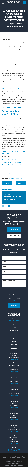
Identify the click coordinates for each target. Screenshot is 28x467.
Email (3, 271)
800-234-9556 (14, 320)
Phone (4, 266)
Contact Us (14, 344)
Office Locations (14, 333)
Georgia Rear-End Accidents (11, 159)
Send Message (14, 305)
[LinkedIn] (14, 450)
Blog (14, 338)
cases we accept (14, 229)
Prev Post (7, 183)
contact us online (17, 171)
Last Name (5, 261)
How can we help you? (8, 280)
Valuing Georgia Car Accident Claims (12, 162)
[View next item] (9, 206)
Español (14, 341)
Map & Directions (14, 359)
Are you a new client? (8, 276)
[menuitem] (7, 465)
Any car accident (6, 42)
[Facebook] (9, 450)
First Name (5, 257)
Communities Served (14, 336)
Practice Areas (14, 330)
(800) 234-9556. (11, 173)
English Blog (19, 178)
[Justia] (16, 450)
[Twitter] (11, 450)
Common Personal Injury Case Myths (12, 164)
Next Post (21, 183)
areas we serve (14, 236)
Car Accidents (11, 178)
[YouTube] (19, 450)
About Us (14, 327)
